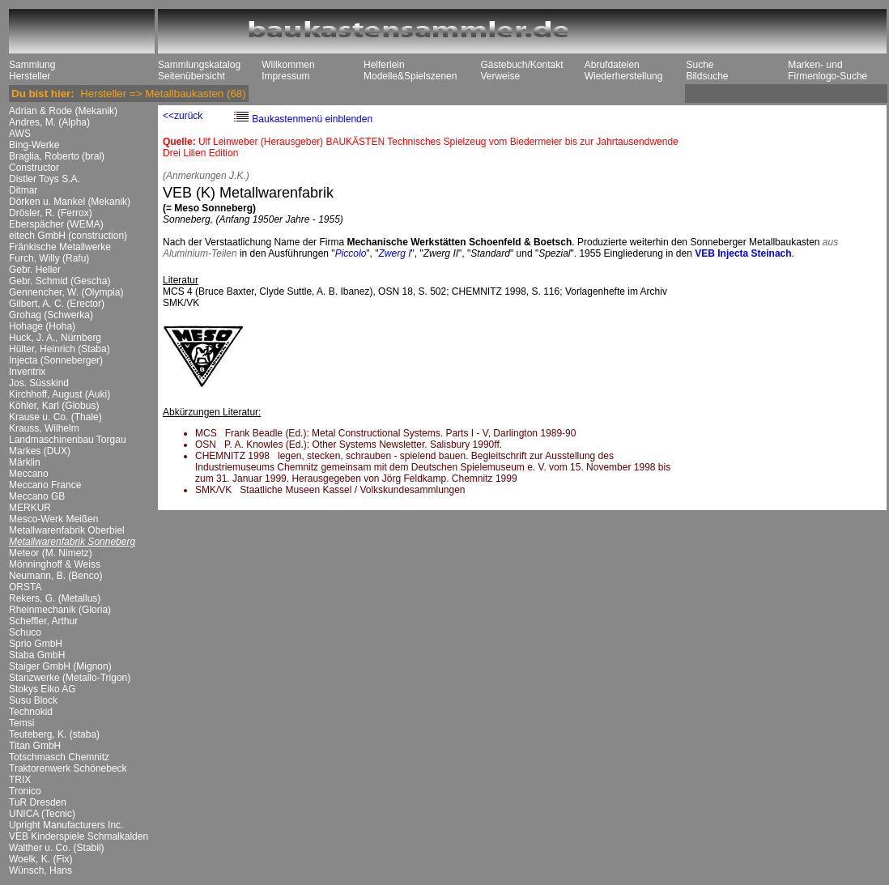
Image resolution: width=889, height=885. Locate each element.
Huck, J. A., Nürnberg (55, 337)
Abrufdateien (612, 64)
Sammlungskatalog (199, 64)
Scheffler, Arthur (43, 621)
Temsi (21, 723)
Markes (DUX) (39, 451)
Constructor (34, 167)
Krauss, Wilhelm (44, 428)
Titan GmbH (35, 745)
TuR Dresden (37, 802)
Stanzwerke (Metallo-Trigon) (69, 677)
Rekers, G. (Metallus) (54, 598)
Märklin (24, 462)
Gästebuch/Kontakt (521, 64)
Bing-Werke (34, 145)
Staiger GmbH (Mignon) (60, 666)
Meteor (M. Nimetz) (50, 553)
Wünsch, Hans (40, 870)
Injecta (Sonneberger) (56, 360)
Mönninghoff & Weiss (54, 564)
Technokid (31, 711)
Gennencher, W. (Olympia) (66, 292)
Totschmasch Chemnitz (59, 757)
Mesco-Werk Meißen (53, 519)
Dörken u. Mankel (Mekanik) (69, 201)
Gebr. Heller (35, 269)
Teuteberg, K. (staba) (54, 734)
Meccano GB (37, 496)
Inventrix (27, 371)
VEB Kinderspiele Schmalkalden (78, 836)
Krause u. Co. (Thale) (55, 417)
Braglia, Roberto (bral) (56, 156)
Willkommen (288, 64)
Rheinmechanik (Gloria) (60, 609)
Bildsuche (707, 76)
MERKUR (30, 507)
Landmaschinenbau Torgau (67, 439)
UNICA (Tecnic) (42, 813)
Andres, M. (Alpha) (49, 122)
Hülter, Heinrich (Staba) (59, 349)
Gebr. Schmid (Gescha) (59, 281)
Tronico (25, 791)
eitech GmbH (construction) (68, 235)
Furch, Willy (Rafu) (49, 258)
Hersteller (29, 76)
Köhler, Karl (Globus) (54, 405)
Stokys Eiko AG (42, 689)
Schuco (25, 632)
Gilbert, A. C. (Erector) (56, 303)
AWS (20, 133)
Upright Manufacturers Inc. (66, 825)
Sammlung (32, 64)
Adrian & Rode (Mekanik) (63, 111)
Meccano (29, 473)
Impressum (285, 76)
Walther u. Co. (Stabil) (56, 847)
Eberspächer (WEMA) (56, 224)
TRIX (20, 779)
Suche (699, 64)
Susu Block (33, 700)
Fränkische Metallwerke (60, 247)
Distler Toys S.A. (44, 179)
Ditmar (23, 190)
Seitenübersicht (191, 76)
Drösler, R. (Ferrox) (50, 213)
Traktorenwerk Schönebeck (68, 768)
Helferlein (384, 64)
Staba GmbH (37, 655)
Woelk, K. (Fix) (40, 859)
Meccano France (45, 485)
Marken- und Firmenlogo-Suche (827, 70)
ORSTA (25, 587)
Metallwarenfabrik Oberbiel (67, 530)
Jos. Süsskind (39, 383)
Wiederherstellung (624, 76)
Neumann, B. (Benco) (55, 575)
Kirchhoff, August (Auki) (59, 394)
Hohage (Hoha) (42, 326)
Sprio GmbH (35, 643)
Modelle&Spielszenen (410, 76)
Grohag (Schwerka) (51, 315)
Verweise (500, 76)
